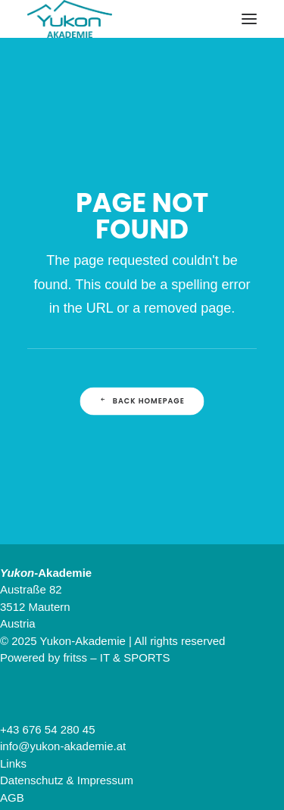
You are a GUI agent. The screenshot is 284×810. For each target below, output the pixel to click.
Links (13, 763)
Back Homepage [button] (142, 401)
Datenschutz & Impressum (66, 780)
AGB (12, 797)
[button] (249, 19)
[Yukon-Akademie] (69, 19)
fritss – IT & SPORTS (116, 657)
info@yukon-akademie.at (63, 746)
